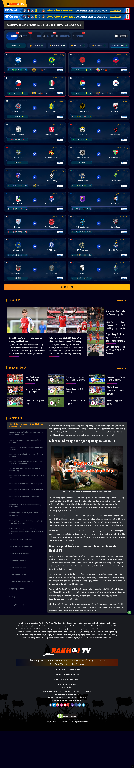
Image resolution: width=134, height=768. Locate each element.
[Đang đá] (35, 66)
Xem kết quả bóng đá (17, 564)
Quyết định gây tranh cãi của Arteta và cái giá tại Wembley (115, 351)
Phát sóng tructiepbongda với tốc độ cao (25, 487)
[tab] (14, 34)
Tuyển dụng (78, 668)
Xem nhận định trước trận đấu (21, 585)
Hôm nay (68, 49)
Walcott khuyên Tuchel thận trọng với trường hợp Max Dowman (24, 342)
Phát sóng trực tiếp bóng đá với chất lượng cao (26, 480)
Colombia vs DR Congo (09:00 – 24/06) (116, 382)
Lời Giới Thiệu (17, 422)
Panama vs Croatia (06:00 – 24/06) (32, 393)
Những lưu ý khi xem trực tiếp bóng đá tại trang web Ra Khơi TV (26, 526)
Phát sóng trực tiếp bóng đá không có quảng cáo (24, 501)
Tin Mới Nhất (17, 302)
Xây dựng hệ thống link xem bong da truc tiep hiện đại (25, 473)
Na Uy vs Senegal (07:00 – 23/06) (75, 405)
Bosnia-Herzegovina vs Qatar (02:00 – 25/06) (75, 382)
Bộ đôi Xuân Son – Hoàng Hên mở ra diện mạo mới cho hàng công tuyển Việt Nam (116, 326)
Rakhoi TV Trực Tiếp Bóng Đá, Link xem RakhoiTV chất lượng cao (44, 25)
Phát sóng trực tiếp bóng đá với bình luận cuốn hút (26, 494)
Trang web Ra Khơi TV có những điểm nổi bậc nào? (25, 445)
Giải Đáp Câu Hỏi (59, 668)
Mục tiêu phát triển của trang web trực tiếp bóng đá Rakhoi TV (26, 437)
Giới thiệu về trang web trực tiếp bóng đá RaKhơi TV (26, 429)
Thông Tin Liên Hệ (16, 609)
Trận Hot (31, 49)
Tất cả (104, 49)
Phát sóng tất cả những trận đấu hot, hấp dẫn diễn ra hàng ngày (25, 466)
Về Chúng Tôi (36, 664)
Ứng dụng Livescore (17, 592)
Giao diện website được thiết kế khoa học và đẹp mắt (26, 452)
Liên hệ (101, 664)
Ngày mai (86, 49)
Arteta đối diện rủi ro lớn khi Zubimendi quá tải (116, 314)
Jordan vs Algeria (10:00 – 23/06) (34, 405)
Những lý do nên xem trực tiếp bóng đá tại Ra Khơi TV (26, 517)
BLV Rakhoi (50, 49)
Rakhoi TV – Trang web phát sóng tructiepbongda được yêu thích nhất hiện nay (26, 535)
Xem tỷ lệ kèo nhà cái (17, 578)
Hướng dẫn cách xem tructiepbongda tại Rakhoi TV (25, 509)
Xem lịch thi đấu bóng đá (19, 557)
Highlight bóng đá (21, 371)
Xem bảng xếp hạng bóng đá (20, 550)
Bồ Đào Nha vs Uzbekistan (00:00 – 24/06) (115, 393)
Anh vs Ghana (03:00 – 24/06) (75, 393)
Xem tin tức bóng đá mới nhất (21, 543)
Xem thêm (67, 290)
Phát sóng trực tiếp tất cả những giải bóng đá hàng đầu (26, 459)
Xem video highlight (17, 571)
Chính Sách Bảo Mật (57, 664)
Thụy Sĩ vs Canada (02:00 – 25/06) (32, 382)
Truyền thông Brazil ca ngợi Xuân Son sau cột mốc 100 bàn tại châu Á (115, 339)
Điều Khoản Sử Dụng (83, 664)
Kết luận (12, 601)
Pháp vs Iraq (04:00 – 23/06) (116, 405)
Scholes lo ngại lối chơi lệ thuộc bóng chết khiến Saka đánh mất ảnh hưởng (66, 342)
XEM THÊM (121, 303)
